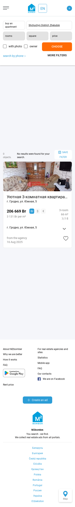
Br (32, 211)
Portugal (37, 485)
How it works (10, 359)
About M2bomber (12, 349)
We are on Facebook (51, 379)
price (54, 36)
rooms (8, 36)
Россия (37, 490)
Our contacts (44, 373)
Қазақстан (37, 469)
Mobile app (44, 363)
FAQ (5, 365)
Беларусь (37, 448)
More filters (57, 55)
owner (33, 46)
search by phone (14, 55)
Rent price (8, 384)
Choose (57, 46)
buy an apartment (11, 25)
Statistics (43, 357)
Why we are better (12, 354)
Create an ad (37, 400)
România (37, 480)
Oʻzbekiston (37, 501)
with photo (15, 46)
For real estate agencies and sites (53, 351)
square (32, 36)
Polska (37, 474)
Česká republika (37, 458)
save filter (63, 155)
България (37, 453)
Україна (37, 495)
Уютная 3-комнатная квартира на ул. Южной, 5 (37, 197)
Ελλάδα (37, 463)
